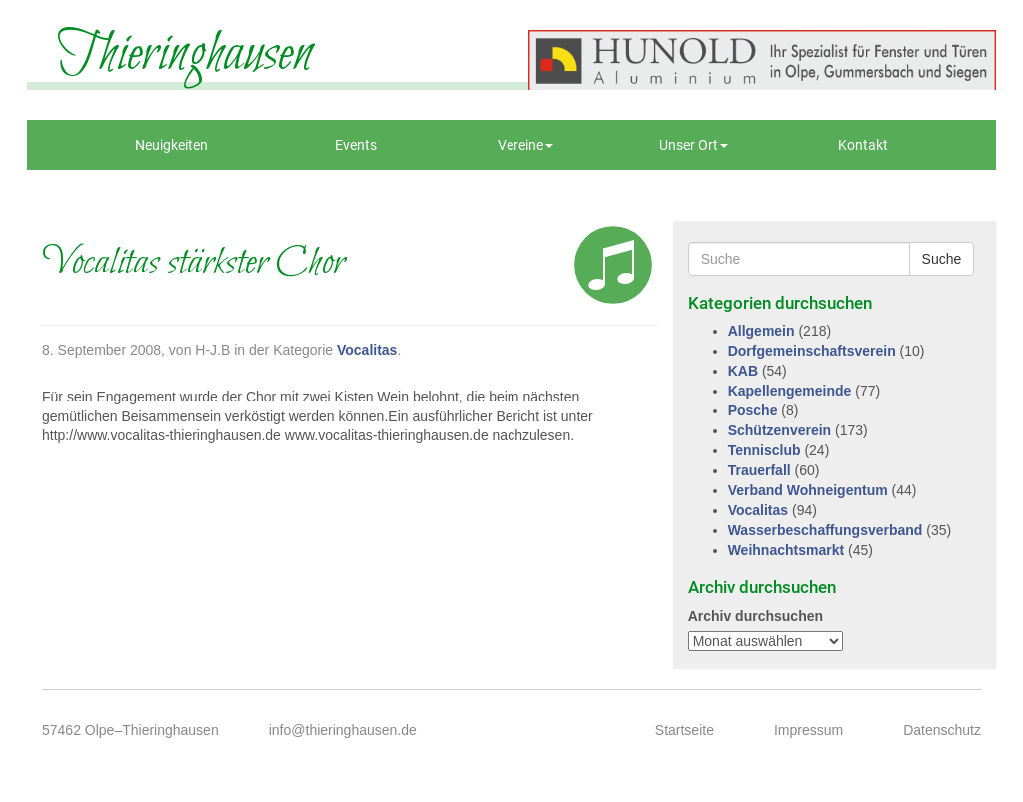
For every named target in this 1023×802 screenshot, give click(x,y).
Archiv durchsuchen (755, 616)
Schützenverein (779, 430)
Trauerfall (759, 470)
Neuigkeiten (171, 145)
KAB (743, 371)
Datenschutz (942, 730)
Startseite (684, 730)
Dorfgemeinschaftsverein (812, 351)
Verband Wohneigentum (808, 490)
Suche (942, 259)
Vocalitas (367, 350)
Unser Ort (693, 145)
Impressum (808, 730)
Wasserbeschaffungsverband (825, 530)
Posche (753, 410)
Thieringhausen (185, 55)
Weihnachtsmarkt (786, 550)
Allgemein (761, 331)
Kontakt (863, 145)
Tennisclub (764, 450)
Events (356, 145)
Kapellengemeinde (790, 391)
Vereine (525, 145)
